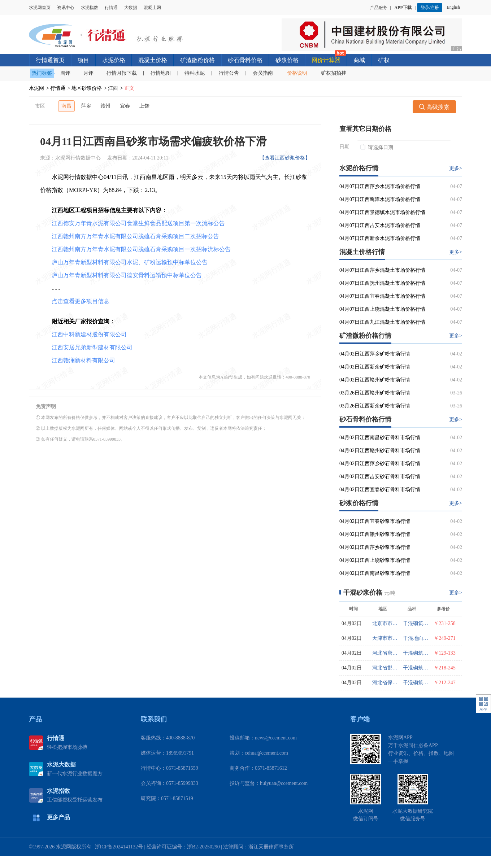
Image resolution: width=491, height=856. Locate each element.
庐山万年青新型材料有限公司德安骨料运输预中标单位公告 (127, 275)
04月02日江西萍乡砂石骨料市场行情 (379, 463)
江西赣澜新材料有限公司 (83, 360)
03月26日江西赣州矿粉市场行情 (374, 393)
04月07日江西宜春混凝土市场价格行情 (382, 296)
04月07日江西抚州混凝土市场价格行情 (382, 283)
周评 (65, 73)
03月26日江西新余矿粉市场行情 (374, 406)
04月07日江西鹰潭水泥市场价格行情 (379, 199)
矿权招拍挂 (333, 73)
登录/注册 (430, 7)
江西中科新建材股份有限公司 (89, 334)
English (454, 7)
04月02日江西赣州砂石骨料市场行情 (379, 450)
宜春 (125, 106)
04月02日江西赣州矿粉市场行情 (374, 380)
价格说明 (297, 73)
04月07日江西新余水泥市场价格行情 (379, 238)
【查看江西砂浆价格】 (285, 158)
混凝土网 (152, 7)
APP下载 (404, 7)
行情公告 (229, 73)
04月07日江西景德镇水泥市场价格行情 (382, 212)
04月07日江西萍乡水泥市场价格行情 (379, 186)
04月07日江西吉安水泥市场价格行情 (379, 225)
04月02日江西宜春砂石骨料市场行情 (379, 489)
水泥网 (36, 88)
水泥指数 (89, 7)
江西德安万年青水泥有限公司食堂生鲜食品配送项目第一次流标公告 (138, 223)
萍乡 (86, 106)
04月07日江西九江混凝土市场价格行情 (382, 322)
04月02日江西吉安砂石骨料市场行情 (379, 476)
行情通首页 (50, 60)
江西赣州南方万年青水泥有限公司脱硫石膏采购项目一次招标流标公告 (141, 249)
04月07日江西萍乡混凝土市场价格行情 (382, 270)
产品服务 (378, 7)
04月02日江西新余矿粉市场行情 (374, 367)
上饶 (144, 106)
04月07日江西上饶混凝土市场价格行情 (382, 309)
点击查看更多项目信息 (80, 301)
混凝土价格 (152, 60)
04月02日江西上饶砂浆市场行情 (374, 560)
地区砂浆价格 (86, 88)
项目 (83, 60)
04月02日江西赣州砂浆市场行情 (374, 534)
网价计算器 (326, 60)
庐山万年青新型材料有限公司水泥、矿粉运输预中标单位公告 (130, 262)
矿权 (384, 60)
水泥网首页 (40, 7)
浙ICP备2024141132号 (119, 847)
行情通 (111, 7)
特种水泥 (194, 73)
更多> (455, 168)
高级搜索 (434, 107)
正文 (129, 88)
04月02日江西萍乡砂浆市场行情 (374, 547)
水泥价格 (113, 60)
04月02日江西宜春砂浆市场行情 (374, 521)
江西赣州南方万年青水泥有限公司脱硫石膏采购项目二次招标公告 (135, 236)
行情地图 (161, 73)
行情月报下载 (122, 73)
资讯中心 (65, 7)
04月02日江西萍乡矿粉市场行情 (374, 354)
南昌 (66, 106)
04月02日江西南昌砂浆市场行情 (374, 573)
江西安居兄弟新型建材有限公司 (92, 347)
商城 (359, 60)
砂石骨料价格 (245, 60)
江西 (113, 88)
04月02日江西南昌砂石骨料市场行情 (379, 437)
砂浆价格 (287, 60)
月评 (88, 73)
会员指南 (263, 73)
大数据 (130, 7)
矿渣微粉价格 (197, 60)
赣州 (105, 106)
